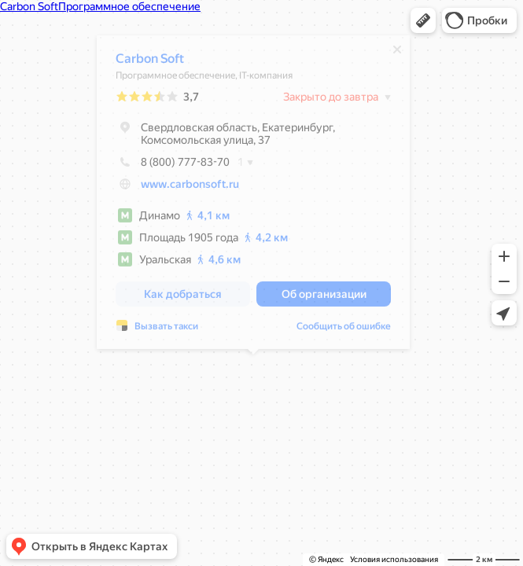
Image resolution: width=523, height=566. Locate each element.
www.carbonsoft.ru (190, 188)
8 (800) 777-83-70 (173, 166)
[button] (423, 20)
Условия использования (394, 559)
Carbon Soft (150, 62)
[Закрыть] (397, 53)
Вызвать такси (166, 330)
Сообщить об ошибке (343, 330)
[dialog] (253, 196)
